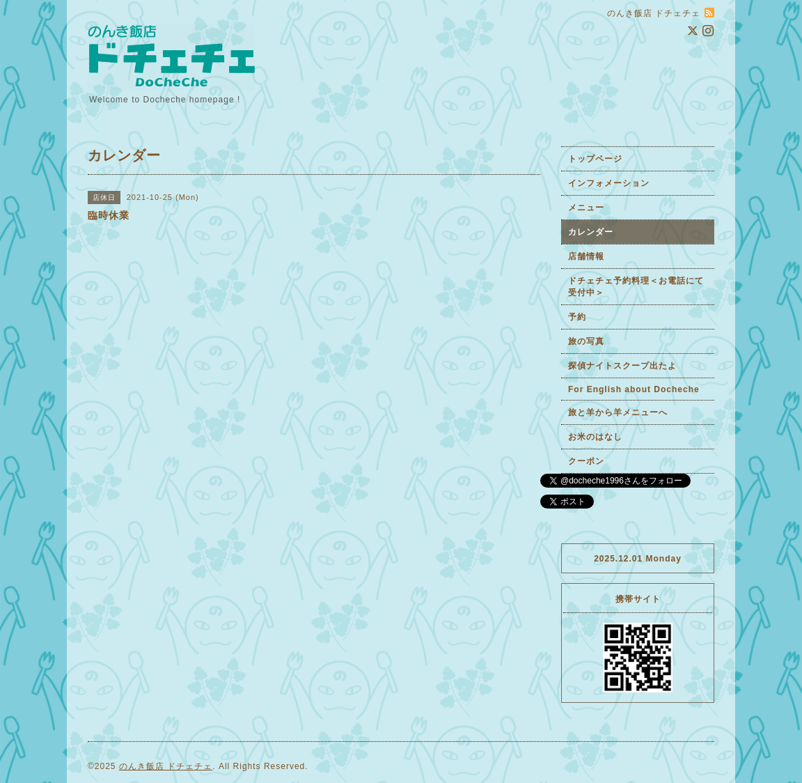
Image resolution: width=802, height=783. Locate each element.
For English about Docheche (634, 389)
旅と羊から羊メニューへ (618, 412)
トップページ (595, 159)
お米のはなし (595, 437)
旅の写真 (586, 341)
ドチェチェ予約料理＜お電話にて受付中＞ (636, 286)
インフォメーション (609, 183)
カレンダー (590, 232)
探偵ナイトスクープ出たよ (622, 366)
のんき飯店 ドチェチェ (165, 766)
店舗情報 (586, 256)
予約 (577, 317)
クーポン (586, 461)
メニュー (586, 207)
